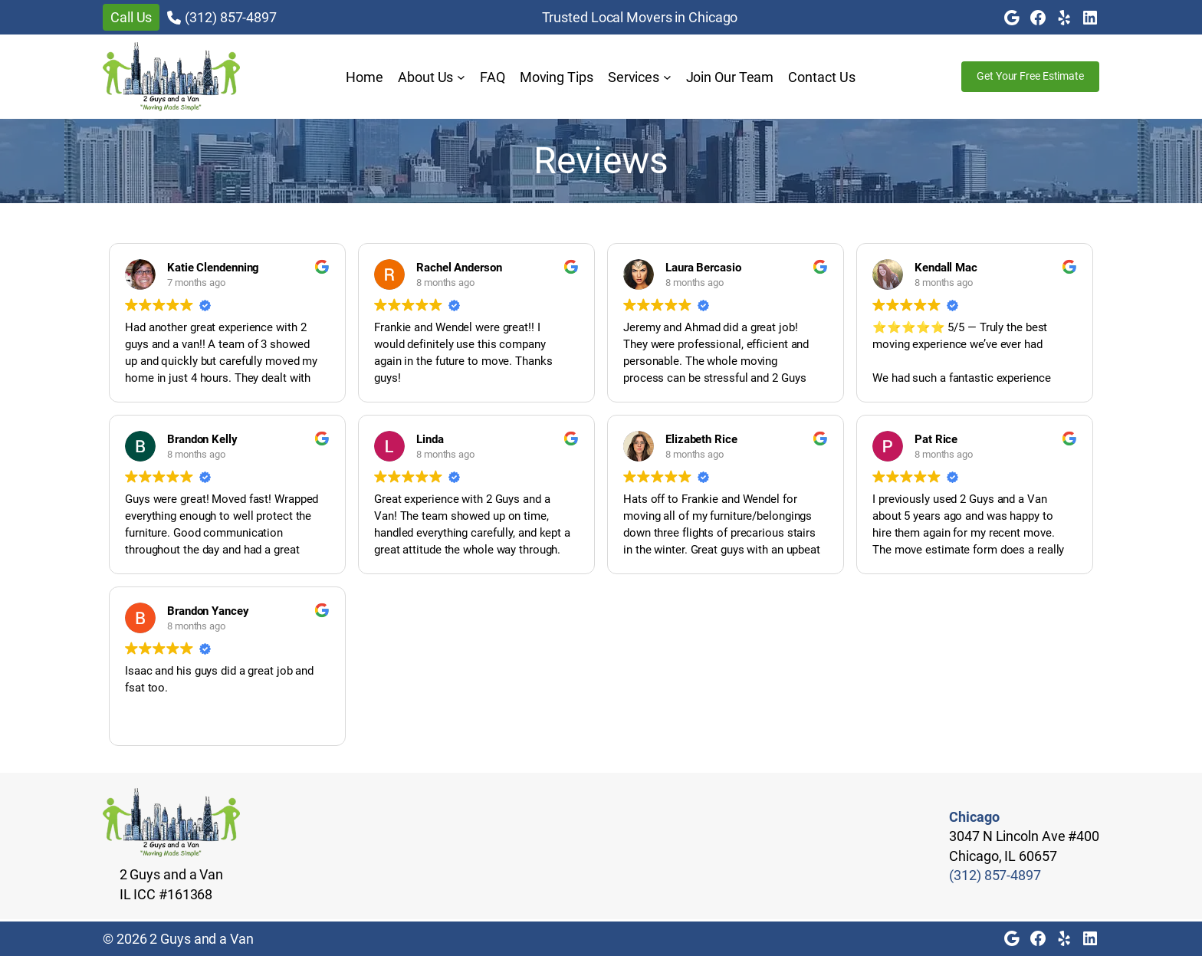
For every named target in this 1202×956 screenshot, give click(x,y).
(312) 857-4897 (231, 17)
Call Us (131, 17)
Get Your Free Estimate (1030, 76)
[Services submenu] (667, 77)
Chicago (974, 817)
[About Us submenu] (461, 77)
